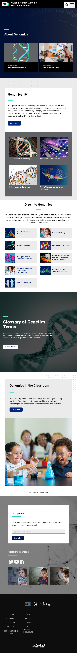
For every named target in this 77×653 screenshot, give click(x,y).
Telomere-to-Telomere (49, 159)
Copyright (28, 623)
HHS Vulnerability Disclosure (28, 629)
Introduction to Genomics (18, 68)
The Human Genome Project (20, 159)
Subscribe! (18, 538)
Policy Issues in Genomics (19, 187)
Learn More (14, 123)
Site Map (11, 623)
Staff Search (11, 627)
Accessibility (11, 618)
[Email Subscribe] (38, 531)
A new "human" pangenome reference (51, 188)
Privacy (28, 618)
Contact (11, 614)
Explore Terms (10, 347)
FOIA (28, 614)
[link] (11, 562)
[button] (72, 5)
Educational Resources (52, 68)
